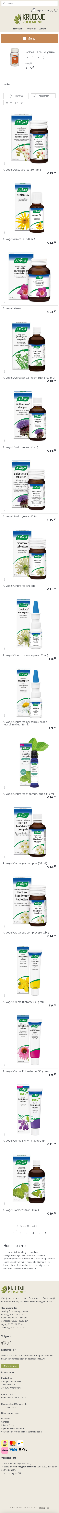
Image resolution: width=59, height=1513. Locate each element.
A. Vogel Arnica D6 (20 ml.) (19, 239)
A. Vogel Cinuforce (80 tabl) (19, 585)
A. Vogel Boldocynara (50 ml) (20, 447)
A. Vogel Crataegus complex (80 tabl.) (26, 932)
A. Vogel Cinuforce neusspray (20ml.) (25, 655)
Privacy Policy (7, 1425)
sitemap (42, 1508)
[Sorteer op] (43, 96)
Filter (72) (16, 96)
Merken (7, 84)
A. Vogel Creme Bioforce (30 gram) (24, 1002)
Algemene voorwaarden (12, 1428)
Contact (42, 28)
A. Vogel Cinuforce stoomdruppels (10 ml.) (29, 793)
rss (48, 1508)
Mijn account (45, 10)
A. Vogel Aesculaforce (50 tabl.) (22, 169)
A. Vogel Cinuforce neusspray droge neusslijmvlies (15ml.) (25, 723)
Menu (29, 38)
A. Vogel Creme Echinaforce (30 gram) (26, 1071)
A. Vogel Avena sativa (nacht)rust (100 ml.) (29, 377)
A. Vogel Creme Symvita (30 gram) (24, 1140)
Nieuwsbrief (18, 28)
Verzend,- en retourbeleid (13, 1431)
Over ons (31, 28)
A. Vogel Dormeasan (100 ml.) (21, 1210)
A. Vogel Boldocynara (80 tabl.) (21, 516)
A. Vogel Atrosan (13, 308)
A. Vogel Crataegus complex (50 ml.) (25, 863)
